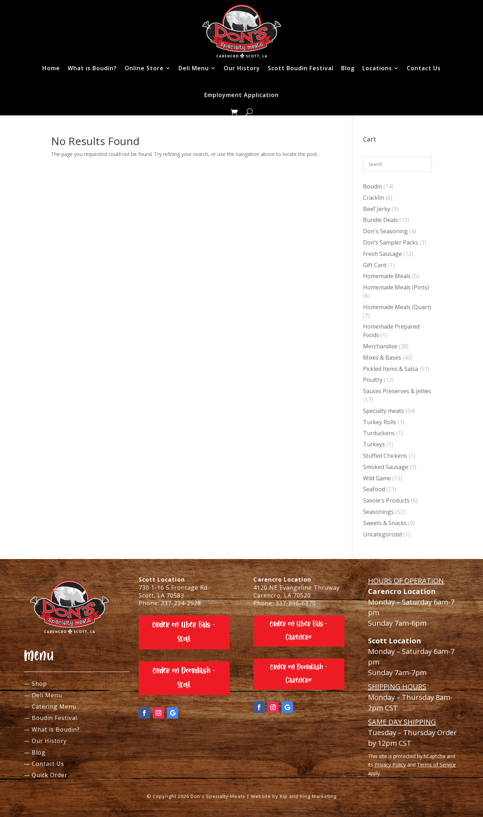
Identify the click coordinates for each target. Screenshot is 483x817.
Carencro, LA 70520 (282, 595)
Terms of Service (436, 764)
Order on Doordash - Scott (184, 678)
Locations (377, 68)
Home (51, 68)
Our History (242, 68)
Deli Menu (194, 68)
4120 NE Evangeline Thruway (296, 587)
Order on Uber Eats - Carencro (298, 630)
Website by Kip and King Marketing (294, 796)
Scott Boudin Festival (300, 68)
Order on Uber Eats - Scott (184, 632)
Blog (348, 68)
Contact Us (424, 68)
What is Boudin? (92, 68)
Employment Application (241, 95)
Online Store (144, 68)
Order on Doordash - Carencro (298, 673)
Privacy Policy (389, 764)
